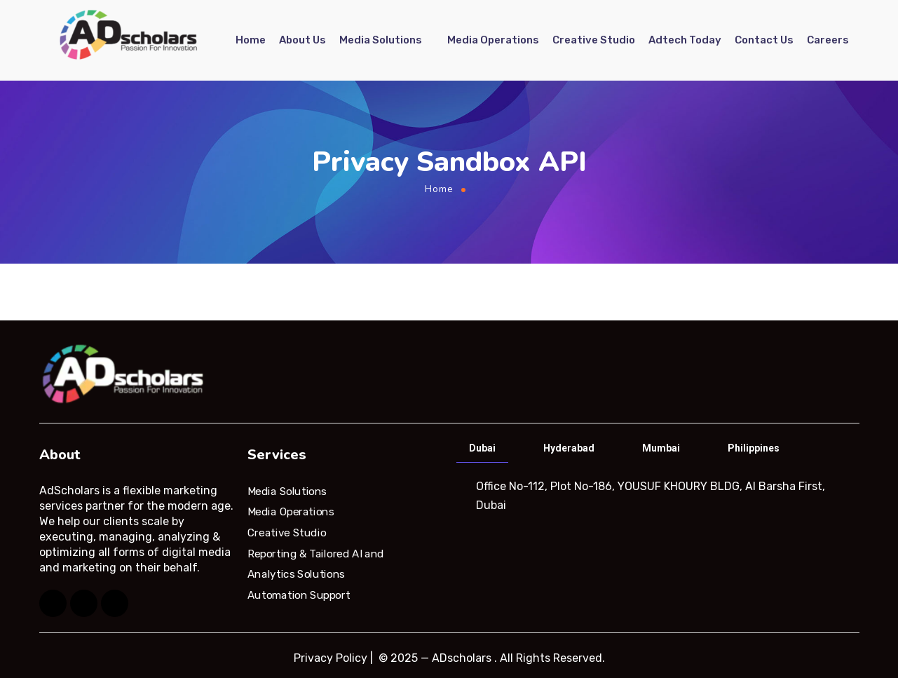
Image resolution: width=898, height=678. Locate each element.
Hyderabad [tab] (568, 448)
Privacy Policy (330, 658)
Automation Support (298, 595)
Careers (828, 40)
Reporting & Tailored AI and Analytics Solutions (315, 564)
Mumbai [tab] (661, 448)
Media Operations (493, 40)
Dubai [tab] (482, 448)
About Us (302, 40)
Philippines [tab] (754, 448)
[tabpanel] (656, 496)
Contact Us (764, 40)
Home (251, 40)
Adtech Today (684, 40)
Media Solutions (380, 40)
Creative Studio (593, 40)
